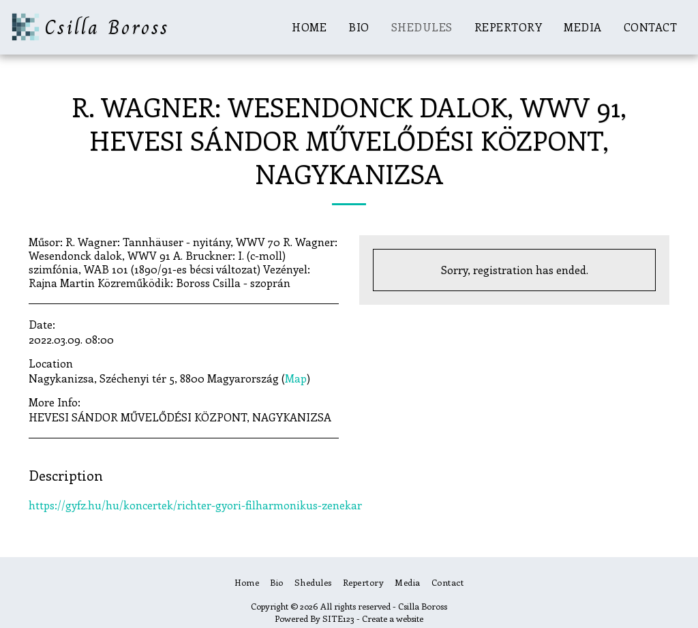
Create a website (392, 618)
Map (296, 378)
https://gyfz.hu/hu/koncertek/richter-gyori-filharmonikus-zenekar (195, 505)
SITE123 (338, 618)
